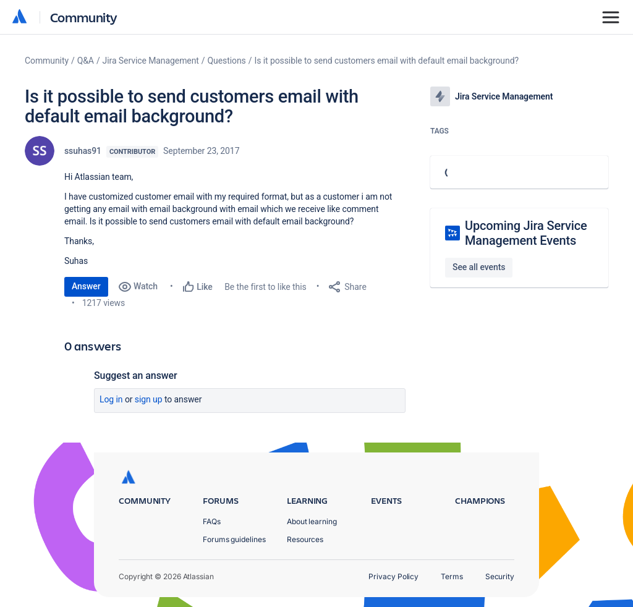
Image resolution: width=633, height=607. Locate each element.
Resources (305, 539)
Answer (86, 286)
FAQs (212, 521)
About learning (312, 521)
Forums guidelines (234, 539)
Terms (452, 576)
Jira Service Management (151, 61)
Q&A (85, 61)
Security (499, 576)
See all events (478, 267)
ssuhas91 (82, 151)
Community (83, 17)
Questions (227, 61)
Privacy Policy (393, 576)
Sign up (149, 399)
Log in (111, 399)
